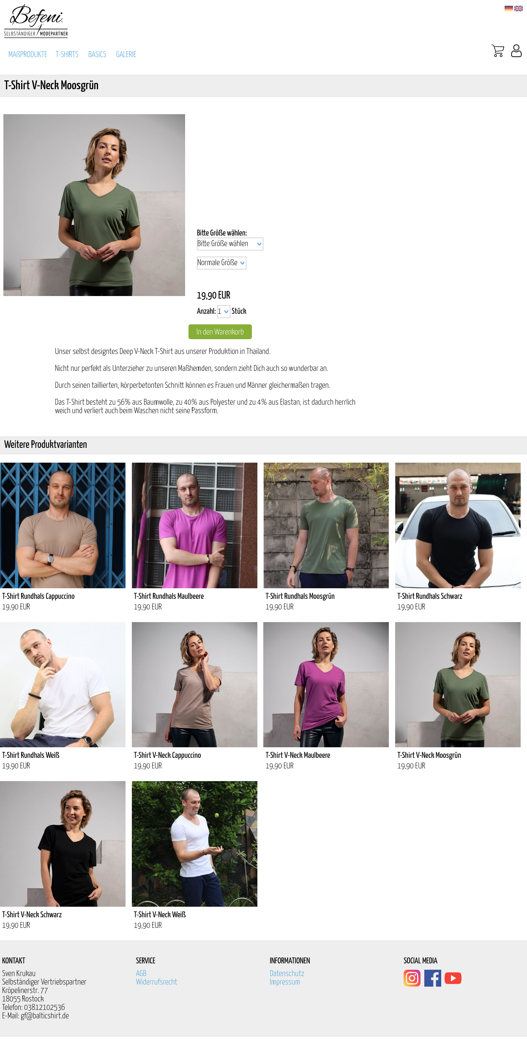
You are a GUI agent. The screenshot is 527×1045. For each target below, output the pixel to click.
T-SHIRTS (67, 55)
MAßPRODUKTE (27, 55)
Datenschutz (287, 974)
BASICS (97, 55)
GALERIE (126, 55)
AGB (141, 974)
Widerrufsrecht (156, 982)
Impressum (285, 982)
